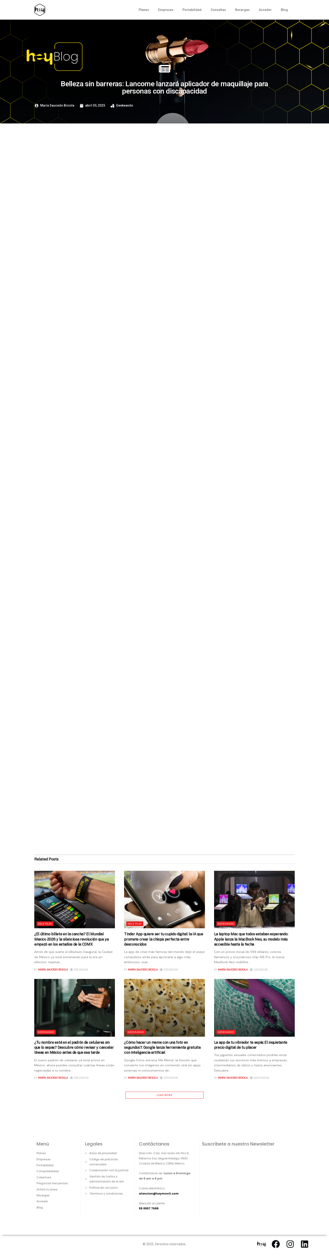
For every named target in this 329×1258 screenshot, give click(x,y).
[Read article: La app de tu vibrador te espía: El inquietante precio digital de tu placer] (254, 1008)
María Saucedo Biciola (53, 969)
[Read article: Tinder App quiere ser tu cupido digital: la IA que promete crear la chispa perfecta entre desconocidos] (164, 899)
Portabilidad (192, 10)
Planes (144, 10)
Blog (284, 10)
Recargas (242, 10)
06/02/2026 (259, 1077)
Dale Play (45, 923)
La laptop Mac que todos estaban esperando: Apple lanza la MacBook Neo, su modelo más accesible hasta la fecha (251, 939)
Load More (164, 1095)
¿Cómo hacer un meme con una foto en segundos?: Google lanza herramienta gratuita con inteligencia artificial (162, 1047)
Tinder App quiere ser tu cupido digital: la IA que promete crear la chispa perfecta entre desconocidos (163, 939)
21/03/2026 (169, 969)
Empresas (165, 10)
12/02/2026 (169, 1077)
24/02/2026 (79, 1077)
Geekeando (124, 105)
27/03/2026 (79, 969)
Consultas (218, 10)
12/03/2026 (259, 969)
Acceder (265, 10)
